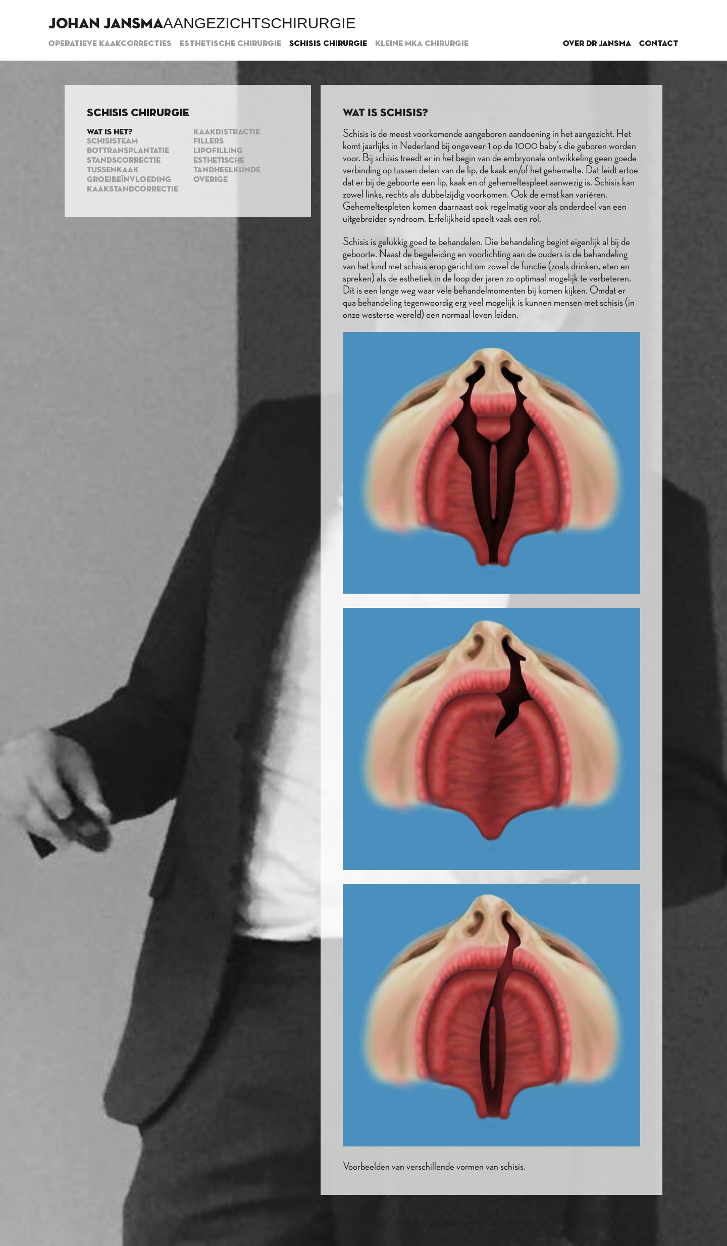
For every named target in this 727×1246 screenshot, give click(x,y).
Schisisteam (112, 141)
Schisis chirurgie (328, 44)
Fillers (208, 141)
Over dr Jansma (597, 44)
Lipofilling (218, 151)
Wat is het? (109, 132)
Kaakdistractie (226, 132)
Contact (659, 44)
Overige (210, 180)
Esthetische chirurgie (230, 44)
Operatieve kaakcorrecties (110, 44)
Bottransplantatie (128, 151)
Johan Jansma (105, 24)
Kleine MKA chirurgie (422, 44)
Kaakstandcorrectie (132, 189)
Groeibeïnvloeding (129, 180)
